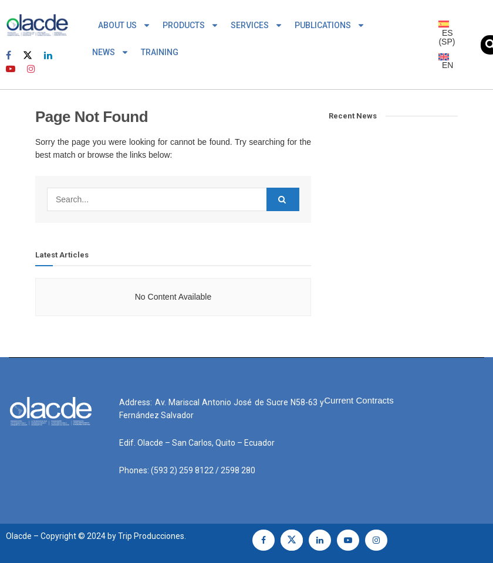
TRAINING (159, 52)
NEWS (110, 52)
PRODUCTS (191, 25)
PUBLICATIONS (330, 25)
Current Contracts (358, 400)
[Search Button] (282, 199)
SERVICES (257, 25)
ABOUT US (124, 25)
